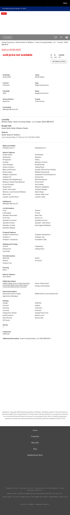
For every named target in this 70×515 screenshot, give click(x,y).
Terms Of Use (12, 488)
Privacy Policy (26, 488)
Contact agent (7, 37)
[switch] (55, 37)
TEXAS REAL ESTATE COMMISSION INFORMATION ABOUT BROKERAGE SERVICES (35, 496)
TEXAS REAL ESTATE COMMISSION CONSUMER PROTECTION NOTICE (34, 493)
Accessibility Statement (46, 488)
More (65, 3)
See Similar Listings (58, 61)
